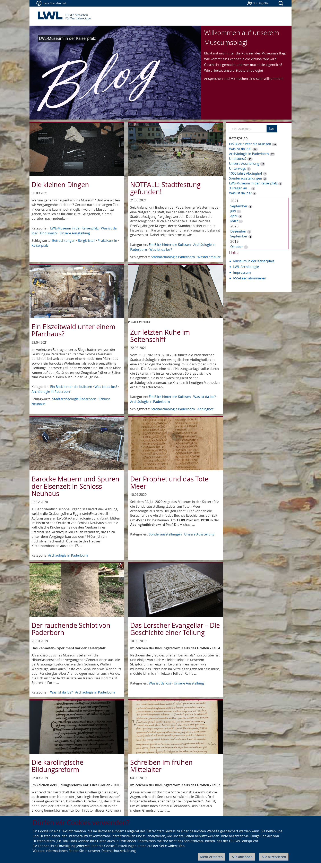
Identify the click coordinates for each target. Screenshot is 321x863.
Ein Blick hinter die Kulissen (170, 244)
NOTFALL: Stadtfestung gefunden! (165, 188)
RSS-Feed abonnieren (249, 278)
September (239, 206)
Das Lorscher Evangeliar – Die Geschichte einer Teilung (175, 629)
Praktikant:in (107, 240)
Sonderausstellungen (165, 534)
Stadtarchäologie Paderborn (173, 257)
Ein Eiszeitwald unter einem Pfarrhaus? (73, 330)
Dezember (238, 231)
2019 (234, 241)
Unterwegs (237, 168)
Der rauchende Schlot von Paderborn (71, 629)
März (234, 221)
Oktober (236, 246)
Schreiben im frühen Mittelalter (161, 766)
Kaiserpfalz (40, 245)
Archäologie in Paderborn (51, 391)
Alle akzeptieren (274, 857)
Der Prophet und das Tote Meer (169, 482)
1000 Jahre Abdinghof (246, 173)
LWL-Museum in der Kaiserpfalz (74, 228)
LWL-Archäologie (246, 266)
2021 (234, 200)
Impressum (242, 272)
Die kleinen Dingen (60, 184)
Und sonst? (48, 233)
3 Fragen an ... (239, 188)
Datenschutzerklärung (118, 850)
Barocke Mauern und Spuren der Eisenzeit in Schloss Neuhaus (75, 486)
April (233, 216)
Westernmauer (209, 257)
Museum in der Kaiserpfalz (253, 261)
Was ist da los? (160, 249)
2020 (234, 226)
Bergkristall (86, 240)
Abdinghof (205, 409)
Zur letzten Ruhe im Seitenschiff (160, 336)
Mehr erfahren (211, 857)
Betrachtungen (63, 240)
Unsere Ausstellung (75, 233)
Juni (233, 211)
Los (272, 128)
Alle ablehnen (242, 857)
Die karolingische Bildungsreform (57, 766)
